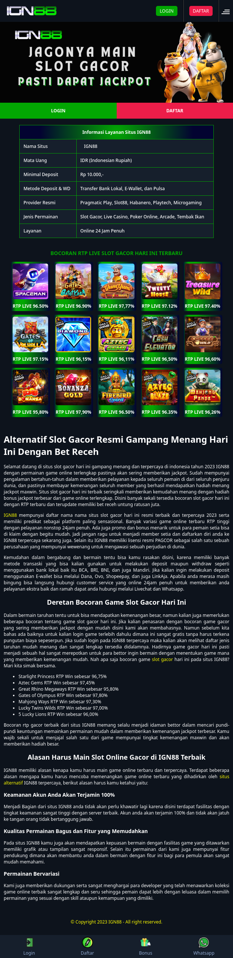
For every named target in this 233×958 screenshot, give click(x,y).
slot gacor (162, 659)
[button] (228, 11)
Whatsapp (203, 946)
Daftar (87, 946)
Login (29, 946)
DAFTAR (201, 11)
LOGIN (166, 11)
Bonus (145, 946)
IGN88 (90, 146)
